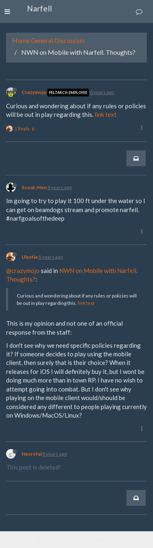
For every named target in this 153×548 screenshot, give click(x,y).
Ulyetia (30, 257)
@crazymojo (23, 270)
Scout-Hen (34, 187)
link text (106, 114)
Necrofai (32, 454)
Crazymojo (34, 92)
